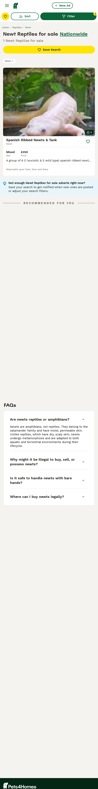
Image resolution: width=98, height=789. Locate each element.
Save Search (49, 50)
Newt (9, 61)
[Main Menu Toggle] (7, 5)
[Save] (88, 141)
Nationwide (74, 34)
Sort (24, 16)
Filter (79, 15)
